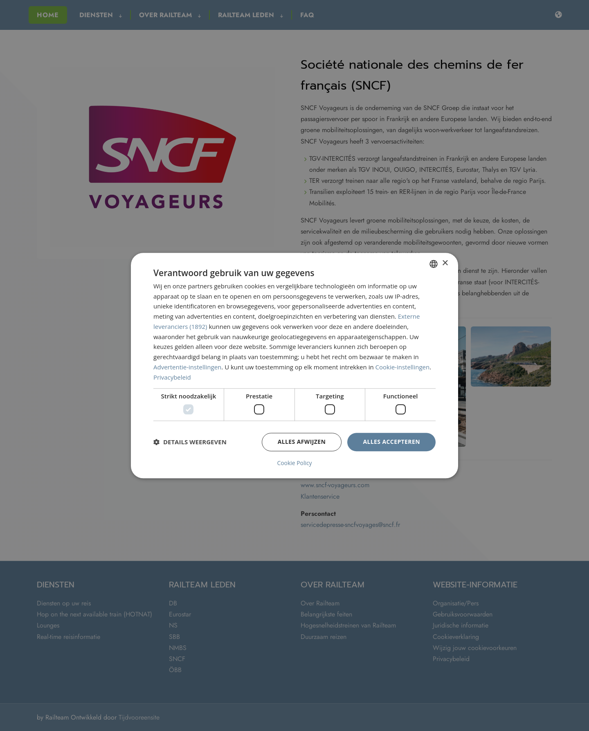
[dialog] (294, 365)
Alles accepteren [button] (391, 441)
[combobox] (433, 264)
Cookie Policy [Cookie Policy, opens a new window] (294, 463)
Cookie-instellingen (402, 367)
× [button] (445, 263)
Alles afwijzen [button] (302, 441)
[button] (190, 442)
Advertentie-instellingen (187, 367)
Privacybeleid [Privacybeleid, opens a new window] (172, 377)
